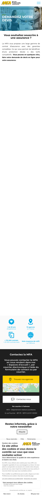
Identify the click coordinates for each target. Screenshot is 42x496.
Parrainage (15, 442)
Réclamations (21, 467)
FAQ (22, 439)
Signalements (21, 464)
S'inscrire (22, 432)
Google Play (30, 483)
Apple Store (12, 484)
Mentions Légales (21, 459)
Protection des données (21, 462)
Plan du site (27, 442)
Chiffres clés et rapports (21, 472)
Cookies (21, 469)
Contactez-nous (23, 399)
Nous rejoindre (11, 439)
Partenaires (31, 439)
